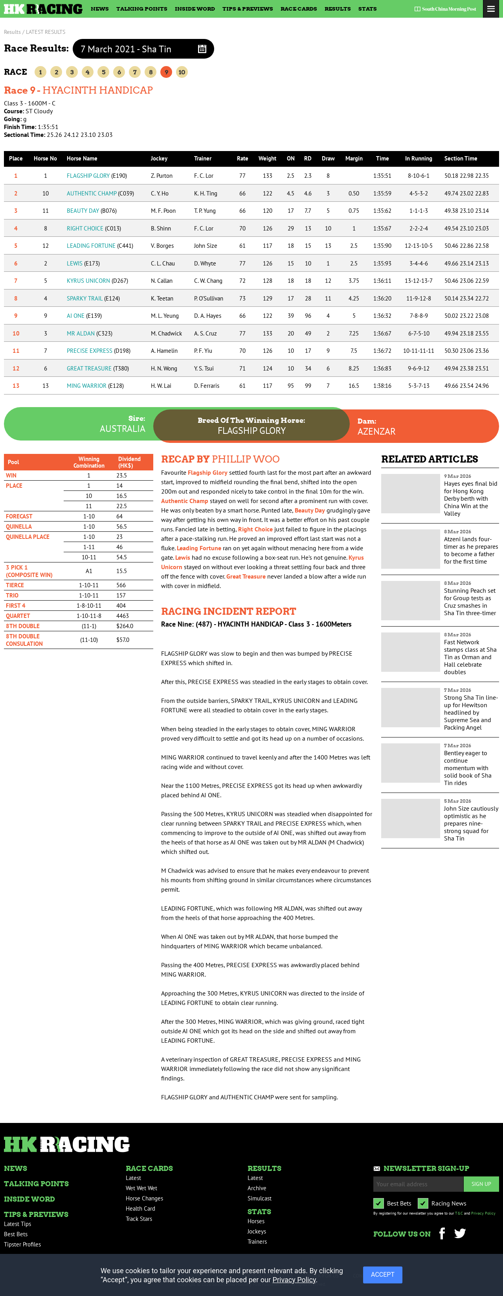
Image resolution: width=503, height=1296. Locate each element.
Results (338, 9)
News (100, 9)
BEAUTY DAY (92, 210)
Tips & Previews (247, 9)
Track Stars (139, 1218)
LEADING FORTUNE (100, 245)
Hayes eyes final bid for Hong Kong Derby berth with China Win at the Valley (470, 498)
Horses (256, 1221)
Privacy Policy (483, 1213)
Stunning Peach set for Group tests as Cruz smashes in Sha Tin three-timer (470, 601)
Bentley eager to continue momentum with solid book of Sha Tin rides (468, 768)
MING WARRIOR (95, 385)
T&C (459, 1213)
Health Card (140, 1208)
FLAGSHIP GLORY (97, 175)
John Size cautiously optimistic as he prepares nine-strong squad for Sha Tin (471, 823)
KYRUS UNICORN (97, 280)
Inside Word (195, 9)
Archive (257, 1188)
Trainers (257, 1241)
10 (182, 72)
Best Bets (16, 1234)
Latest (133, 1178)
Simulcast (260, 1198)
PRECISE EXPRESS (98, 350)
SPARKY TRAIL (93, 298)
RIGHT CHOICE (94, 228)
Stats (367, 9)
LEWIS (83, 263)
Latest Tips (17, 1224)
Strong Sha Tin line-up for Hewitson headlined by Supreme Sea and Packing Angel (471, 712)
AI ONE (84, 315)
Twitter (460, 1234)
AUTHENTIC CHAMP (100, 193)
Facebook (442, 1234)
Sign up (481, 1183)
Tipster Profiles (22, 1244)
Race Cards (299, 9)
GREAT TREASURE (98, 368)
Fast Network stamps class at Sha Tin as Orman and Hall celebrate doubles (470, 657)
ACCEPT (383, 1274)
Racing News (448, 1203)
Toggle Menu (491, 9)
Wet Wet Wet (141, 1188)
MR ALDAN (89, 333)
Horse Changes (144, 1198)
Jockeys (257, 1231)
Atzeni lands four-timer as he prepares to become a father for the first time (471, 550)
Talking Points (141, 9)
